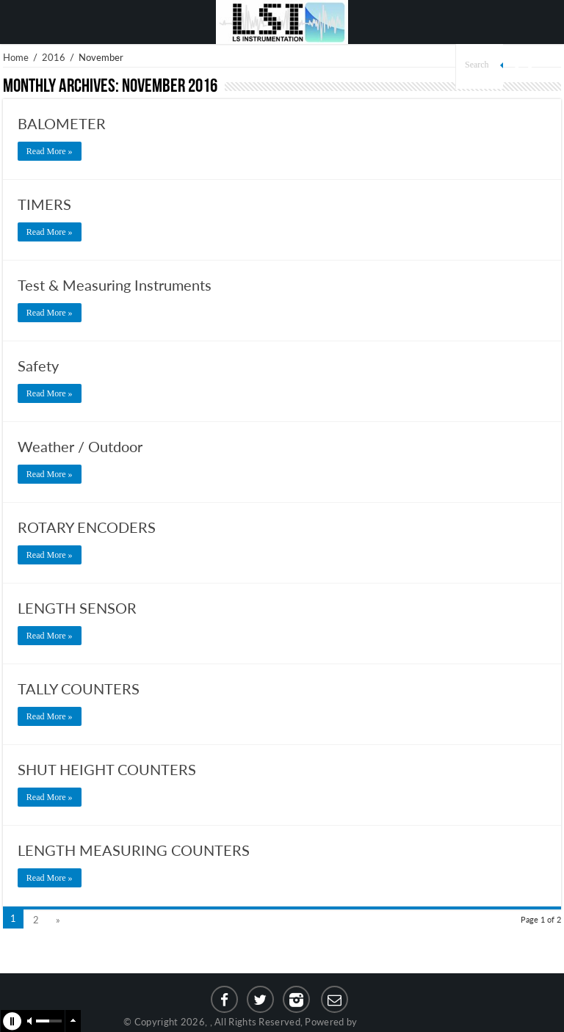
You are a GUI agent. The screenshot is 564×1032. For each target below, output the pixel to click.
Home (16, 57)
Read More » (49, 151)
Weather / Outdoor (80, 446)
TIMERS (44, 204)
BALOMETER (62, 123)
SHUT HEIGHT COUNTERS (107, 769)
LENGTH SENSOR (77, 608)
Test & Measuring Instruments (115, 285)
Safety (38, 365)
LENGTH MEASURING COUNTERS (134, 850)
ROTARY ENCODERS (87, 527)
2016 (53, 57)
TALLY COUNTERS (79, 688)
